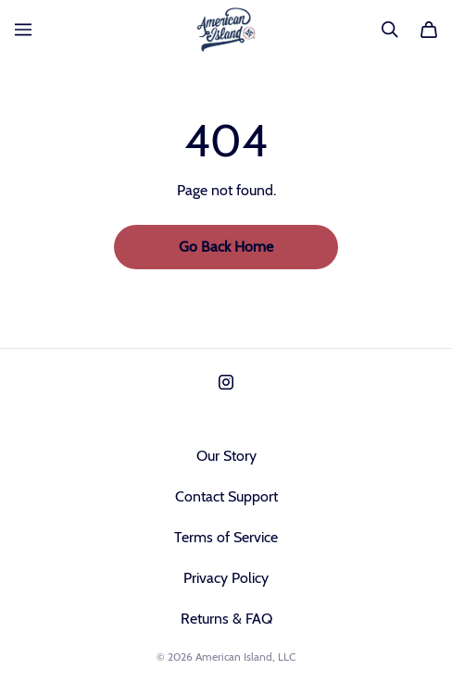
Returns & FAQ (226, 618)
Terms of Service (226, 537)
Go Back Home (226, 246)
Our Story (226, 456)
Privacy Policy (226, 578)
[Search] (390, 29)
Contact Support (226, 496)
